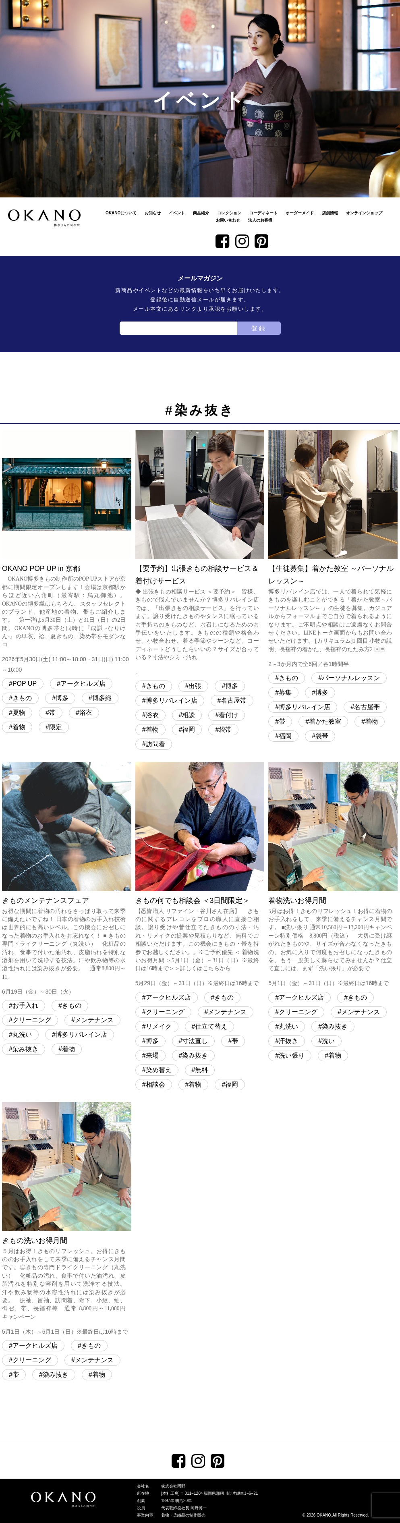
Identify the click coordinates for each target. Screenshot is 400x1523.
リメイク (159, 1026)
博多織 (102, 698)
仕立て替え (211, 1026)
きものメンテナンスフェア (66, 879)
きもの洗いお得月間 (66, 1219)
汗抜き (288, 1040)
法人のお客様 (260, 220)
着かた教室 (325, 721)
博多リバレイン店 (171, 700)
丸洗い (22, 1034)
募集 (285, 692)
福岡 (188, 729)
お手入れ (25, 1005)
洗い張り (292, 1055)
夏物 (18, 712)
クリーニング (31, 1020)
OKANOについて (121, 213)
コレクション (229, 213)
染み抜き (25, 1049)
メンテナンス (94, 1020)
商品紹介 (201, 213)
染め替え (159, 1070)
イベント (177, 213)
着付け (228, 715)
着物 (18, 727)
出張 (195, 686)
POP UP (24, 683)
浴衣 (85, 712)
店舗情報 (330, 213)
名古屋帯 (234, 700)
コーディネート (263, 213)
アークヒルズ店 (83, 683)
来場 (152, 1055)
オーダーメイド (300, 213)
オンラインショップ (364, 213)
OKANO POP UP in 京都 (66, 552)
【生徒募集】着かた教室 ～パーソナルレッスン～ (333, 549)
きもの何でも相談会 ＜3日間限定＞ (200, 875)
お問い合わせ (228, 220)
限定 (55, 727)
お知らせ (153, 213)
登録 (259, 328)
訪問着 (155, 744)
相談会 (155, 1084)
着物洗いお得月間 (333, 875)
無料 (201, 1070)
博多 (62, 698)
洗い (328, 1040)
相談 (188, 715)
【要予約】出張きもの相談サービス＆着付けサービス (200, 553)
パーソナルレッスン (351, 677)
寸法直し (195, 1040)
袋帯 (225, 729)
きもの (22, 698)
